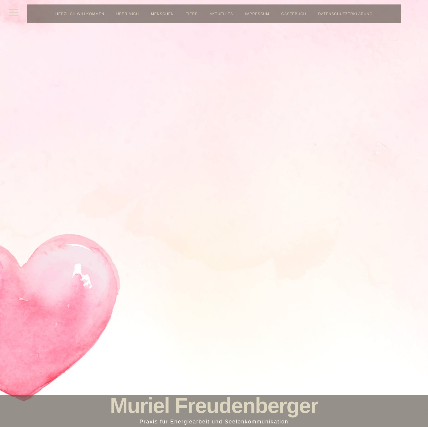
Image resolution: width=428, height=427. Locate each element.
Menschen (162, 14)
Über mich (127, 14)
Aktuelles (221, 14)
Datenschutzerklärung (345, 14)
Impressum (257, 14)
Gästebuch (293, 14)
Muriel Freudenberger (214, 405)
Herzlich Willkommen (80, 14)
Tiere (192, 14)
